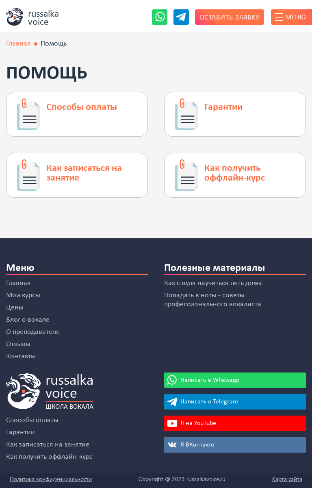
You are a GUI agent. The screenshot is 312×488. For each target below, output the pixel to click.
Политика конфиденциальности (51, 479)
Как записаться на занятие (47, 445)
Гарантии (20, 432)
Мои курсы (23, 295)
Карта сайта (287, 479)
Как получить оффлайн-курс (49, 457)
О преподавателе (33, 332)
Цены (15, 308)
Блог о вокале (28, 320)
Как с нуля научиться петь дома (213, 283)
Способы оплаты (32, 420)
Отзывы (18, 344)
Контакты (21, 356)
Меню (290, 17)
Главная (18, 283)
